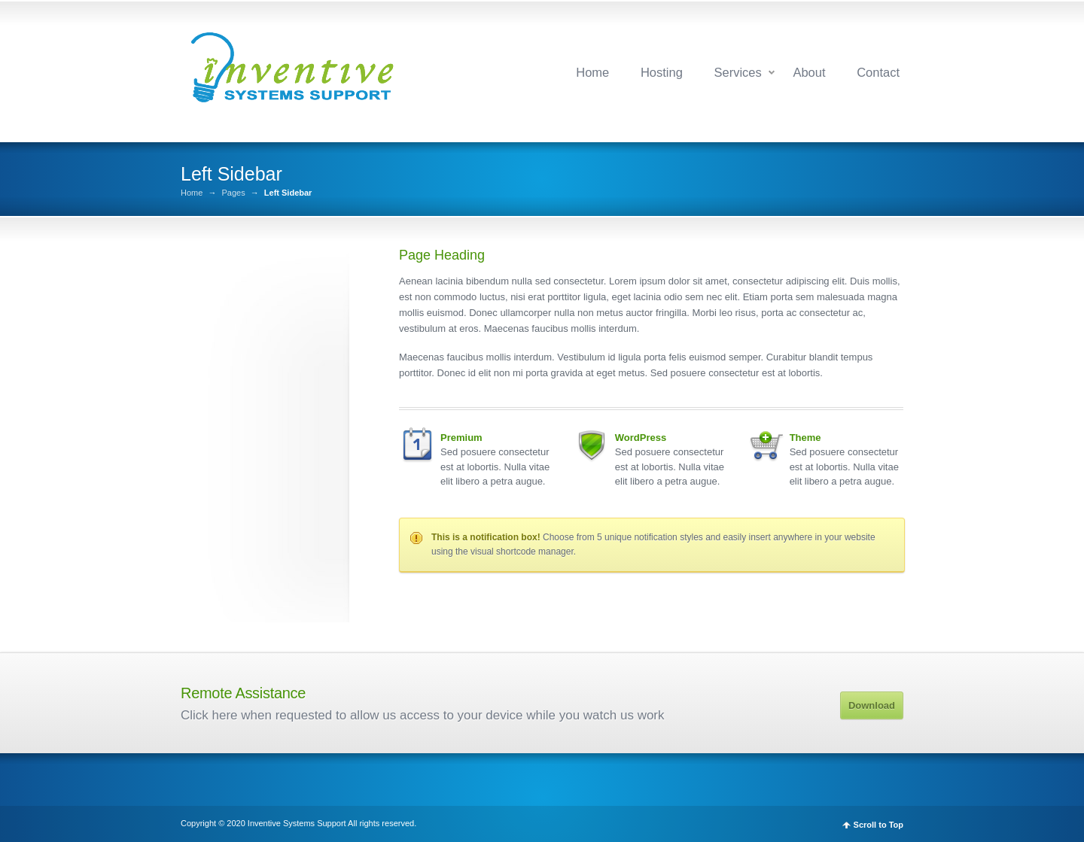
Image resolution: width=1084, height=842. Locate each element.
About (809, 72)
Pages (233, 193)
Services (737, 72)
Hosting (662, 72)
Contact (878, 72)
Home (592, 72)
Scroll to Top (878, 825)
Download (871, 705)
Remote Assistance (243, 693)
